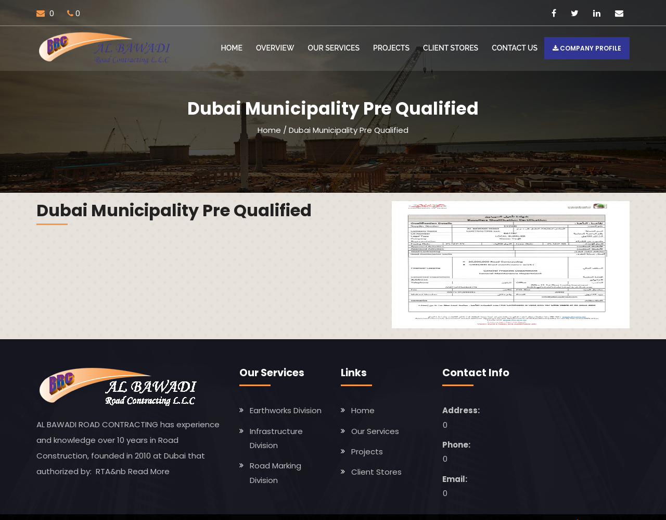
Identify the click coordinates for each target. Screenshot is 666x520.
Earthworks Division (286, 410)
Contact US (514, 48)
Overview (275, 48)
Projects (391, 48)
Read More (149, 470)
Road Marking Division (275, 472)
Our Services (334, 48)
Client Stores (450, 48)
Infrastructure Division (276, 437)
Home (231, 48)
